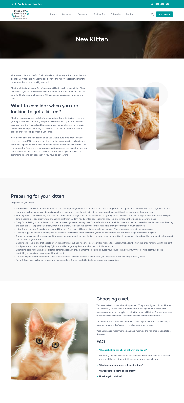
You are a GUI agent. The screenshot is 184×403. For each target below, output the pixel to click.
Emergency (82, 14)
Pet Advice (116, 14)
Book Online (164, 14)
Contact (130, 14)
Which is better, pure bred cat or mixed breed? (123, 350)
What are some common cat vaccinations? (121, 365)
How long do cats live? (110, 376)
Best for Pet (100, 14)
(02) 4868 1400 (162, 4)
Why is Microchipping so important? (117, 370)
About (53, 14)
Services (66, 14)
